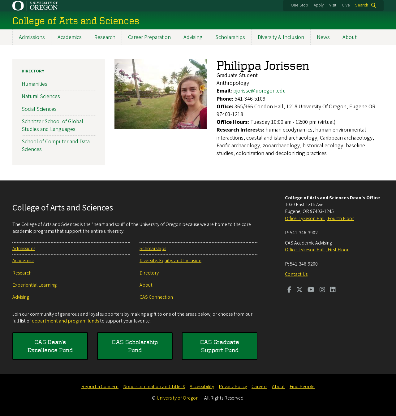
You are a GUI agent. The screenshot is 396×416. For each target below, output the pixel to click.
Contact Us (296, 274)
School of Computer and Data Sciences (56, 145)
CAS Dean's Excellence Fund (50, 345)
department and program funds (65, 321)
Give (346, 5)
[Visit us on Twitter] (299, 290)
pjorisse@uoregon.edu (259, 91)
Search (361, 5)
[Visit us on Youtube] (311, 290)
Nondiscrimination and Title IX (154, 386)
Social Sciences (39, 109)
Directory (33, 71)
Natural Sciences (41, 96)
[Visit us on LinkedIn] (333, 290)
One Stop (299, 5)
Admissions (32, 37)
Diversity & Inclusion (281, 37)
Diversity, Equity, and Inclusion (170, 260)
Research (104, 37)
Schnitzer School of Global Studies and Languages (52, 125)
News (323, 37)
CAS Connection (156, 297)
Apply (319, 5)
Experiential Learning (34, 285)
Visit (332, 5)
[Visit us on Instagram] (322, 290)
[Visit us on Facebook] (289, 290)
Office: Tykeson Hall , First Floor (317, 249)
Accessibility (202, 386)
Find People (302, 386)
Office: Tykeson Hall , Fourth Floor (319, 218)
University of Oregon (178, 398)
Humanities (34, 84)
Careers (259, 386)
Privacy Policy (233, 386)
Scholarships (230, 37)
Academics (70, 37)
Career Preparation (149, 37)
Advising (193, 37)
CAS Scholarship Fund (135, 345)
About (349, 37)
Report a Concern (99, 386)
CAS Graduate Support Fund (219, 345)
